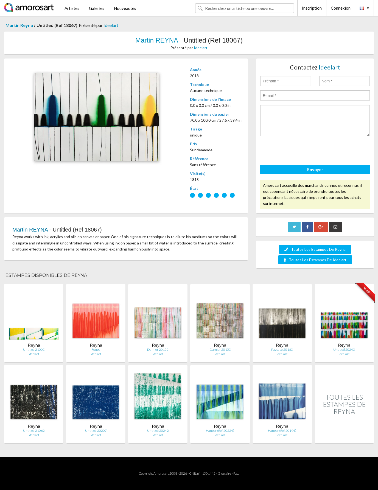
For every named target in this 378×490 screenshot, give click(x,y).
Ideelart (110, 25)
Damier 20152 (158, 349)
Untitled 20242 (158, 430)
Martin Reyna (19, 25)
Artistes (72, 8)
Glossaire (224, 473)
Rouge (95, 349)
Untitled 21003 (34, 349)
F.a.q (236, 473)
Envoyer (315, 169)
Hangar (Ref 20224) (220, 430)
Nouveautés (125, 8)
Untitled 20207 (96, 430)
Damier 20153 (220, 349)
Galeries (96, 8)
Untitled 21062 (34, 430)
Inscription (312, 7)
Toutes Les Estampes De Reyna (315, 249)
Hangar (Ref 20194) (282, 430)
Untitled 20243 (344, 349)
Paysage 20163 (282, 349)
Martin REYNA (156, 40)
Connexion (341, 7)
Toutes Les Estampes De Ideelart (315, 259)
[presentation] (302, 151)
